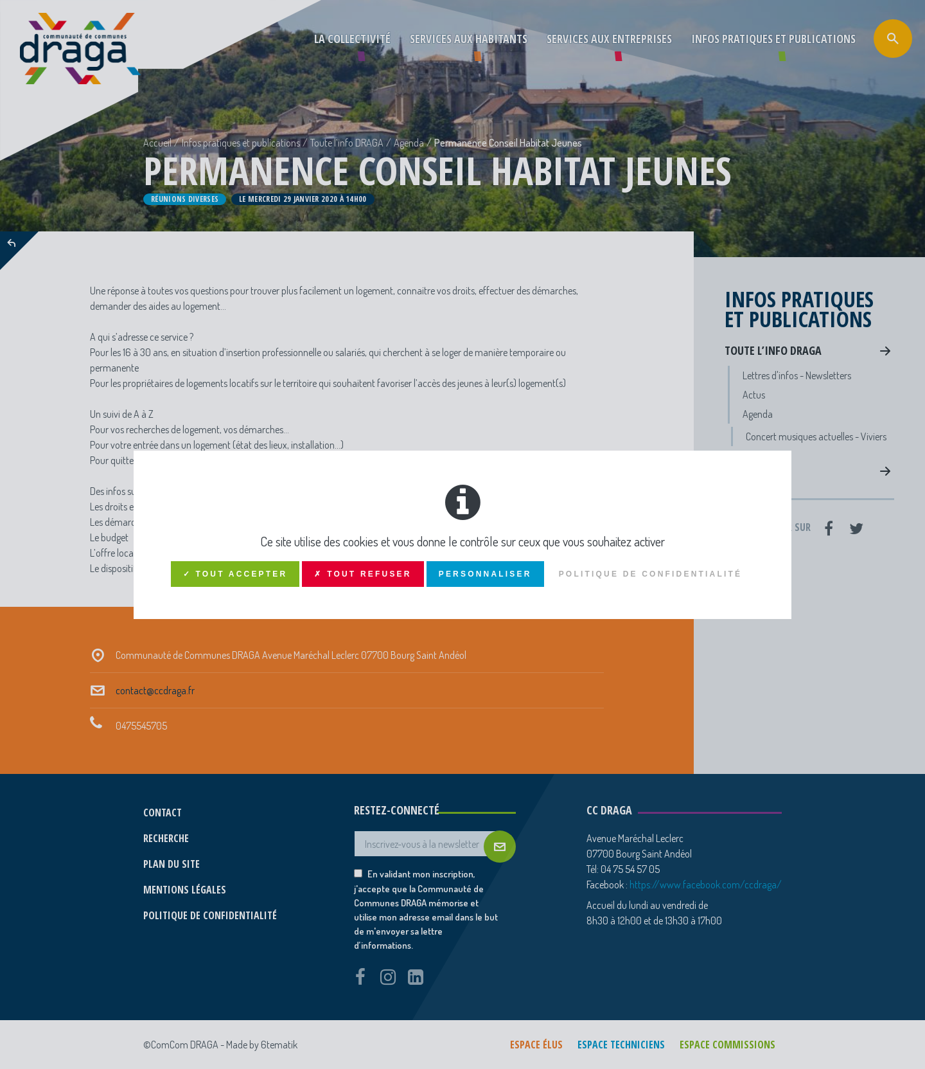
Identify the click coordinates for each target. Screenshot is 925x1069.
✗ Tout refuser (362, 574)
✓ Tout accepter (235, 574)
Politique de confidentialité (651, 574)
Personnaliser (485, 574)
